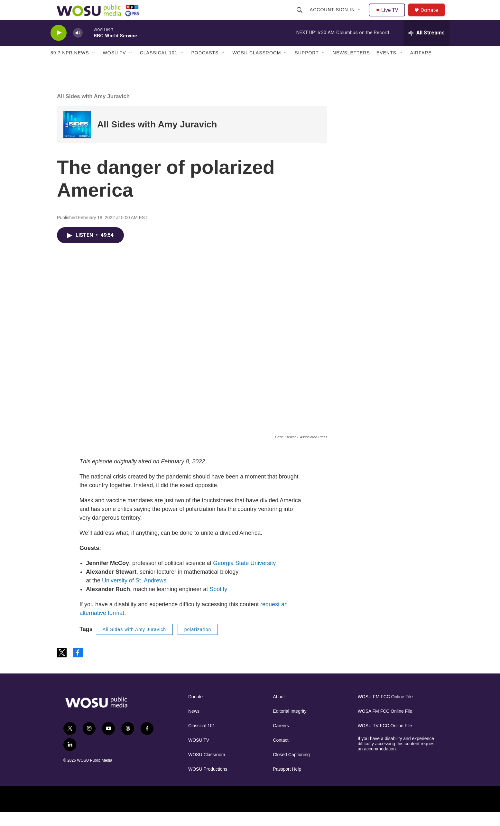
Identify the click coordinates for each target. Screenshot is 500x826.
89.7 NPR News (70, 67)
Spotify (218, 603)
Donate (433, 17)
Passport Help (287, 783)
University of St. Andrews (134, 594)
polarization (197, 643)
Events (386, 67)
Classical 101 (159, 67)
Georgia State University (244, 577)
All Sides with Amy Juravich (93, 110)
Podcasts (204, 67)
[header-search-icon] (300, 17)
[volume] (77, 47)
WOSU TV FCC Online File (385, 739)
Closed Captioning (291, 768)
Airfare (421, 67)
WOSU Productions (207, 783)
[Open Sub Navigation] (360, 16)
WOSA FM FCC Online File (385, 725)
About (279, 710)
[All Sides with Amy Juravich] (77, 138)
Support (307, 67)
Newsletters (351, 67)
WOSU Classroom (256, 67)
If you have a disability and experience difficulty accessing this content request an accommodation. (397, 757)
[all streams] (426, 47)
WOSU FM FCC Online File (385, 710)
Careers (281, 739)
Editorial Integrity (289, 725)
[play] (58, 47)
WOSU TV (114, 67)
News (193, 725)
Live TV (388, 17)
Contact (280, 754)
